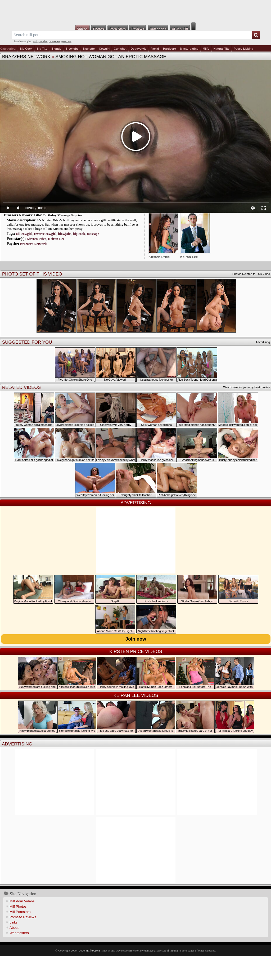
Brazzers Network (26, 56)
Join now (135, 639)
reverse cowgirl (45, 234)
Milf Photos (18, 906)
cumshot (43, 41)
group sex (66, 41)
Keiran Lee (56, 239)
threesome (54, 41)
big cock (79, 234)
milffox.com (92, 950)
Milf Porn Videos (22, 901)
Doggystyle (138, 48)
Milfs (206, 48)
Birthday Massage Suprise (62, 215)
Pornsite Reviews (23, 917)
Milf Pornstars (20, 912)
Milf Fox (135, 11)
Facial (155, 48)
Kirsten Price (36, 239)
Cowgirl (104, 48)
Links (13, 922)
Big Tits (42, 48)
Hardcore (169, 48)
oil (18, 234)
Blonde (56, 48)
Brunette (89, 48)
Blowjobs (72, 48)
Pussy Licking (243, 48)
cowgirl (26, 234)
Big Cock (26, 48)
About (14, 928)
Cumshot (120, 48)
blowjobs (64, 234)
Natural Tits (221, 48)
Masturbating (189, 48)
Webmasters (19, 933)
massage (93, 234)
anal (35, 41)
